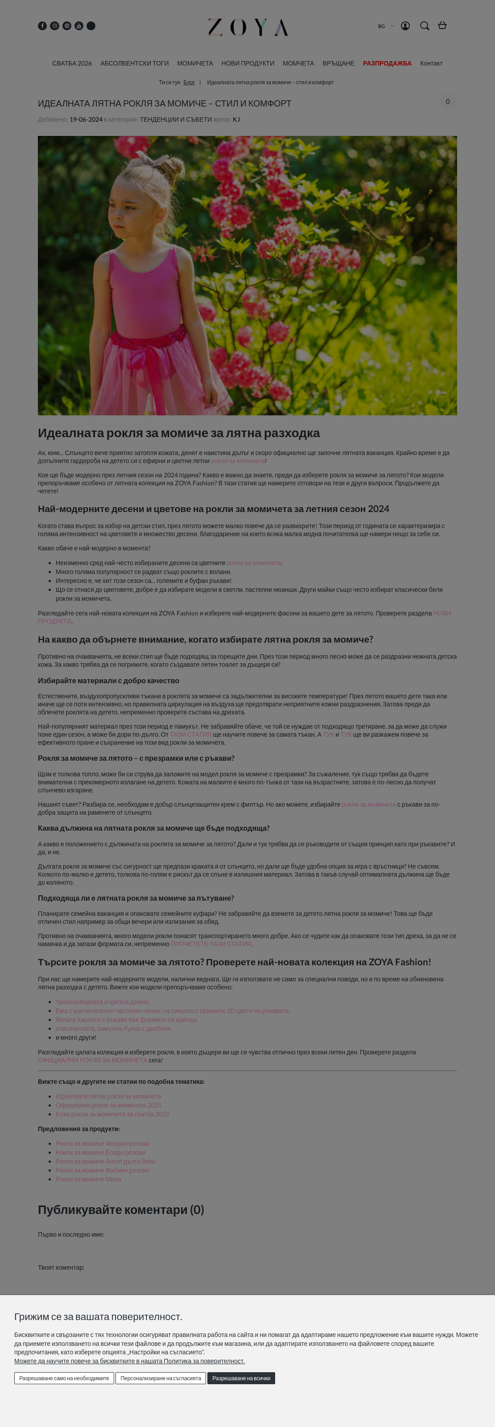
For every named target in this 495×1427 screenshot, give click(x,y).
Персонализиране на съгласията (160, 1378)
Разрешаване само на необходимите (64, 1378)
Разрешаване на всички (241, 1378)
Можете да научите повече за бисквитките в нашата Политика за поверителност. (129, 1361)
